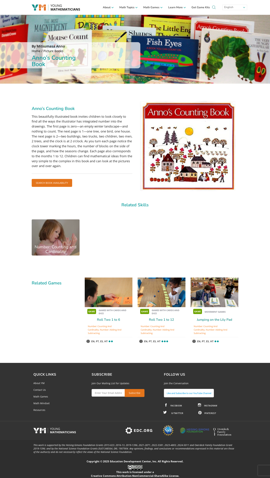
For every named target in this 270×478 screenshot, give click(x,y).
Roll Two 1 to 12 (161, 319)
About (108, 7)
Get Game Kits (200, 7)
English (228, 7)
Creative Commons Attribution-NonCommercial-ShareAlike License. (135, 474)
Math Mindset (41, 403)
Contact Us (39, 389)
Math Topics (128, 7)
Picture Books (53, 51)
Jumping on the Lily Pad (214, 319)
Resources (39, 410)
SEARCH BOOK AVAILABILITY (52, 182)
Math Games (153, 7)
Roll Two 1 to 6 (108, 319)
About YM (39, 383)
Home (36, 51)
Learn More (177, 7)
